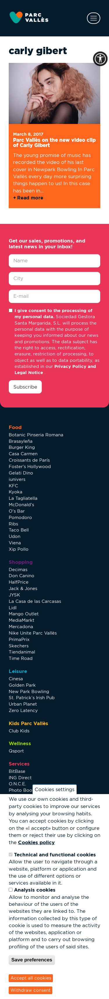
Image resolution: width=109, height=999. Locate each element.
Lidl (13, 607)
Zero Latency (23, 710)
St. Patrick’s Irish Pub (32, 697)
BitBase (17, 771)
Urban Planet (23, 704)
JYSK (14, 594)
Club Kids (19, 730)
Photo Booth (23, 790)
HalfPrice (18, 582)
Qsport (16, 750)
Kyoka (15, 491)
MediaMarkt (21, 620)
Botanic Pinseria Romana (36, 434)
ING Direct (20, 777)
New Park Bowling (29, 691)
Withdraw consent (30, 990)
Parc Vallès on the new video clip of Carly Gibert (54, 142)
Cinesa (16, 678)
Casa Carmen (23, 453)
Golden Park (22, 685)
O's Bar (17, 511)
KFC (13, 485)
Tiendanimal (22, 651)
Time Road (21, 658)
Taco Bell (19, 529)
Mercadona (21, 626)
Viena (15, 542)
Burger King (22, 447)
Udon (14, 536)
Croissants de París (29, 460)
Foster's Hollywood (30, 466)
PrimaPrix (19, 639)
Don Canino (21, 575)
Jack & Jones (23, 588)
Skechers (18, 645)
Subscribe (25, 386)
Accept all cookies (30, 977)
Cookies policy (36, 842)
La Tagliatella (23, 498)
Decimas (18, 569)
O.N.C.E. (17, 783)
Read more (30, 197)
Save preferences (31, 960)
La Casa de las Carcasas (35, 601)
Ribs (13, 523)
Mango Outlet (24, 613)
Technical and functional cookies (55, 854)
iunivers (17, 479)
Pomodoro (20, 517)
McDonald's (21, 504)
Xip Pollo (18, 549)
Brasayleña (21, 441)
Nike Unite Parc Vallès (33, 632)
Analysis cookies (35, 889)
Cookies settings (54, 789)
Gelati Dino (21, 472)
